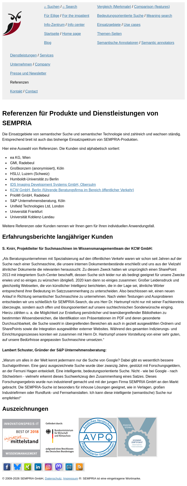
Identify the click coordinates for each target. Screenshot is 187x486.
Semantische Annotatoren (117, 43)
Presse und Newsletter (28, 73)
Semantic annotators (157, 43)
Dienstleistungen (23, 55)
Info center (76, 25)
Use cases (132, 25)
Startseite (51, 34)
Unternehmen (21, 64)
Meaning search (159, 16)
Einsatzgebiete (109, 25)
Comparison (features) (152, 7)
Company (42, 64)
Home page (71, 34)
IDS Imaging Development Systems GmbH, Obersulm (53, 184)
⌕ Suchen (52, 7)
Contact (31, 91)
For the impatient (75, 16)
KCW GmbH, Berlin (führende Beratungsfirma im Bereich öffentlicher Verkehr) (72, 190)
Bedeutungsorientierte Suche (120, 16)
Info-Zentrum (54, 25)
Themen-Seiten (109, 34)
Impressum (70, 478)
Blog (47, 43)
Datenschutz (53, 478)
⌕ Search (69, 7)
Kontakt (16, 91)
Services (46, 55)
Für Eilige (51, 16)
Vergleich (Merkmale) (114, 7)
